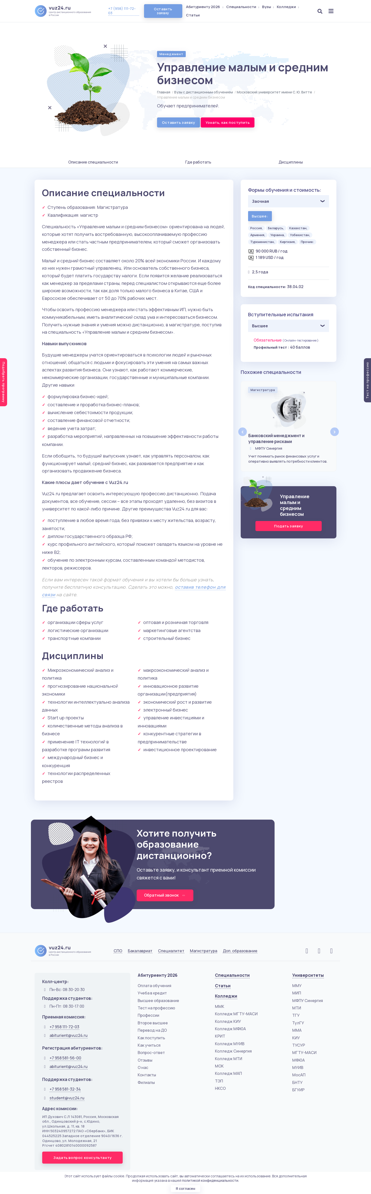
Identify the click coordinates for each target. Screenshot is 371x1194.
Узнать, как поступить (228, 122)
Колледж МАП (228, 1073)
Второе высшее (153, 1023)
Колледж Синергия (233, 1051)
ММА (297, 1030)
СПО (118, 951)
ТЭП (219, 1081)
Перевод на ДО (152, 1030)
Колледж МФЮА (230, 1029)
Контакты (147, 1075)
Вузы (268, 6)
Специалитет (171, 951)
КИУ (296, 1038)
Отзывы (145, 1060)
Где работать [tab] (198, 162)
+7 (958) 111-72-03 (122, 10)
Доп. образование (240, 951)
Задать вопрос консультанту (82, 1157)
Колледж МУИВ (229, 1044)
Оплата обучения (154, 985)
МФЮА (298, 1060)
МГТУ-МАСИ (304, 1052)
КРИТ (220, 1036)
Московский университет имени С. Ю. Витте (274, 92)
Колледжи (288, 6)
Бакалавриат (140, 951)
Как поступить (151, 1038)
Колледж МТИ (228, 1058)
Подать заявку (288, 526)
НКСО (220, 1088)
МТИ (296, 1008)
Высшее (260, 326)
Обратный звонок (165, 895)
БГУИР (298, 1090)
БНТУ (297, 1082)
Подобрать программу (3, 382)
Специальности (243, 6)
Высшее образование (158, 1000)
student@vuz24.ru (67, 1098)
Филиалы (146, 1082)
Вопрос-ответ (151, 1052)
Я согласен (185, 1188)
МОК (219, 1066)
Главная (163, 92)
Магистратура (203, 951)
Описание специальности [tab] (93, 162)
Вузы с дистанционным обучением (203, 92)
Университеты (308, 975)
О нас (143, 1067)
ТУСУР (298, 1045)
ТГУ (296, 1015)
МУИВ (297, 1067)
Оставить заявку (163, 11)
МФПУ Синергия (307, 1000)
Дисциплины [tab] (290, 162)
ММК (219, 1006)
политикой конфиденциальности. (210, 1180)
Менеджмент (171, 54)
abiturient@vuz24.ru (69, 1035)
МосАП (298, 1075)
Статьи (193, 15)
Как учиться (149, 1045)
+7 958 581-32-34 (65, 1089)
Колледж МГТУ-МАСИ (236, 1014)
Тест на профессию (156, 1008)
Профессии (148, 1015)
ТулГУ (298, 1023)
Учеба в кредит (152, 993)
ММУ (297, 985)
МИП (296, 993)
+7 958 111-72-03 (64, 1026)
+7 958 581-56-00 (65, 1058)
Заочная (260, 201)
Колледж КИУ (228, 1021)
